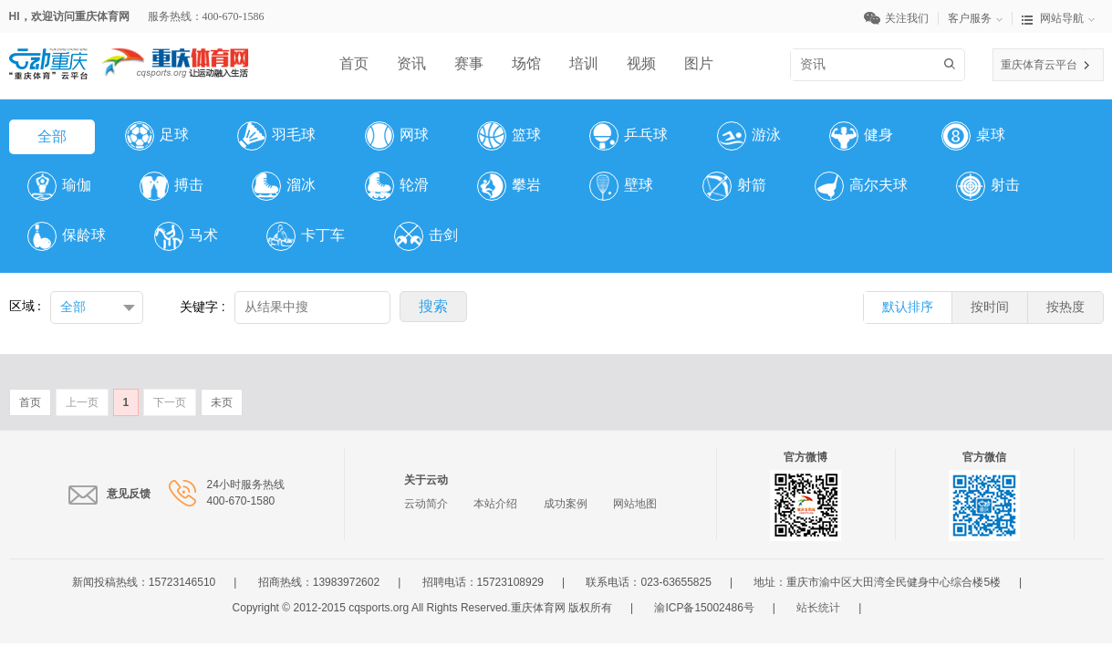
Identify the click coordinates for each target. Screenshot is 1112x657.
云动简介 (426, 503)
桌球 (973, 136)
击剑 (426, 236)
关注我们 (901, 18)
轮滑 (397, 186)
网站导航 (1058, 18)
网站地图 (635, 503)
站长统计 (818, 607)
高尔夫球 (861, 186)
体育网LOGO (175, 56)
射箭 (734, 186)
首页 (354, 63)
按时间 (990, 307)
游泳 (749, 136)
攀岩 (509, 186)
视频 (641, 63)
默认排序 (907, 307)
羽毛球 (276, 136)
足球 (157, 136)
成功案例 (565, 503)
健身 (861, 136)
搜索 (952, 63)
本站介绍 (495, 503)
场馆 (526, 63)
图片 (698, 63)
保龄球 (66, 236)
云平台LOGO (48, 56)
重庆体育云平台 (1039, 64)
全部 (52, 136)
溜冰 (284, 186)
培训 (583, 63)
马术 (186, 236)
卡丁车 (305, 236)
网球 (397, 136)
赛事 (468, 63)
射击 (988, 186)
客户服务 (980, 18)
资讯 (411, 63)
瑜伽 (59, 186)
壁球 (621, 186)
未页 (222, 402)
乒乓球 (628, 136)
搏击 (171, 186)
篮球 (509, 136)
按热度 (1065, 307)
